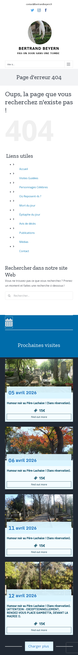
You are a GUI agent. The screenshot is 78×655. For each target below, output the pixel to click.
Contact (24, 251)
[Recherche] (9, 295)
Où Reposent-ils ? (30, 196)
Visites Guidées (28, 178)
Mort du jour (27, 205)
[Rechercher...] (39, 295)
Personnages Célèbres (33, 187)
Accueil (23, 169)
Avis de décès (27, 223)
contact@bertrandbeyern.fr (39, 4)
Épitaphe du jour (29, 214)
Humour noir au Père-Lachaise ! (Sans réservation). (39, 403)
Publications (27, 233)
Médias (23, 242)
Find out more (39, 417)
